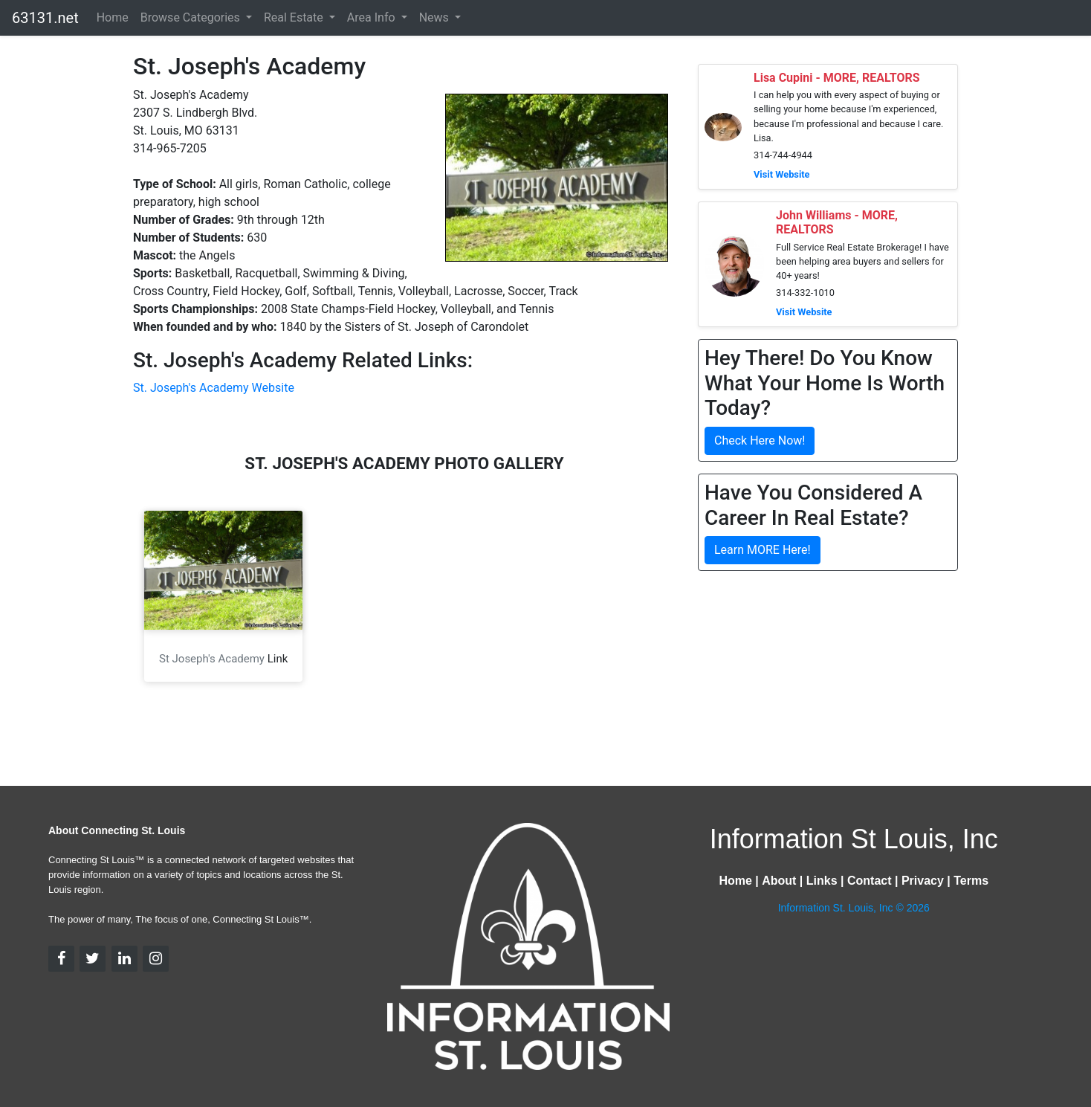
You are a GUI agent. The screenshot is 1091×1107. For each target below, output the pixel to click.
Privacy (922, 880)
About (779, 880)
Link (278, 658)
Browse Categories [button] (191, 17)
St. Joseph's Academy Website (213, 388)
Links (822, 880)
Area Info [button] (372, 17)
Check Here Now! (759, 440)
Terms (971, 880)
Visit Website (782, 174)
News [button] (435, 17)
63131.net (45, 18)
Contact (869, 880)
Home (113, 17)
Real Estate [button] (295, 17)
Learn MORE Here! (762, 550)
